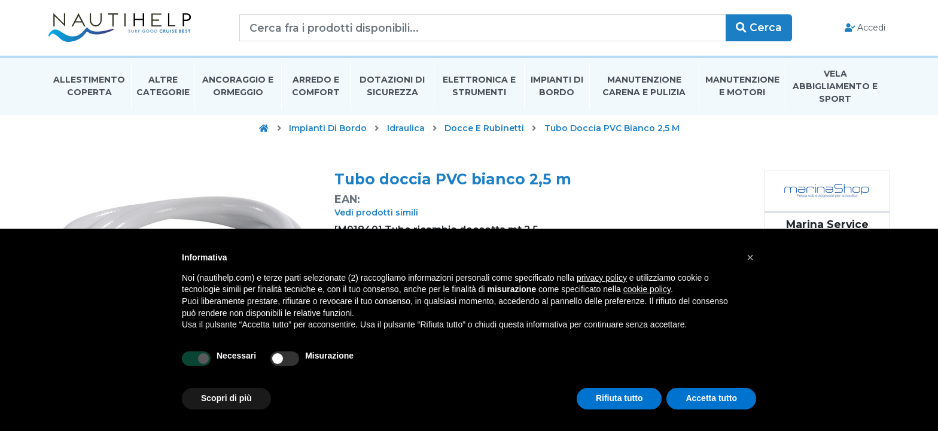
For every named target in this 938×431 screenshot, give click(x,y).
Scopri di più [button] (226, 398)
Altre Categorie (163, 86)
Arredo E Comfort (316, 86)
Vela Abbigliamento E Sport (835, 86)
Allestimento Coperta (89, 86)
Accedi (865, 27)
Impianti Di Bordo (557, 86)
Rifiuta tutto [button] (619, 398)
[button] (750, 257)
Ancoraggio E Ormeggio (237, 86)
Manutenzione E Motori (742, 86)
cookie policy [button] (647, 289)
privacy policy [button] (602, 278)
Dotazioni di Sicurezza (392, 86)
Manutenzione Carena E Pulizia (644, 86)
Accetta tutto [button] (711, 398)
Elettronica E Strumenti (479, 86)
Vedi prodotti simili (376, 212)
